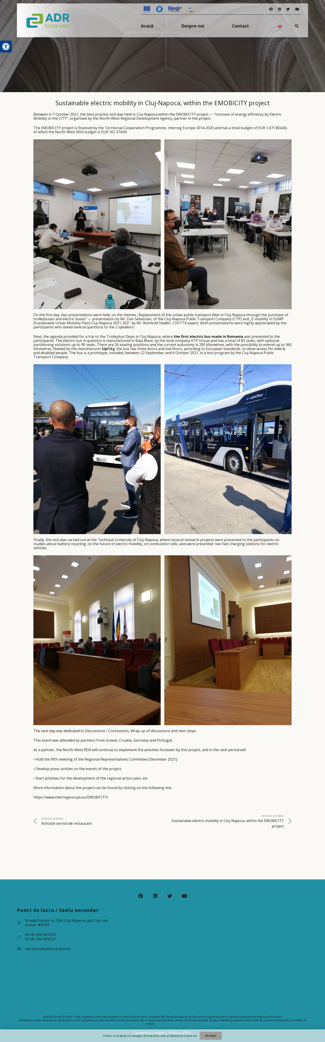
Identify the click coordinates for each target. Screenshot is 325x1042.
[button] (6, 46)
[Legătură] (48, 20)
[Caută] (297, 26)
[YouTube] (297, 9)
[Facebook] (271, 9)
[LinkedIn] (279, 9)
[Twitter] (288, 9)
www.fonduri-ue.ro (167, 1024)
